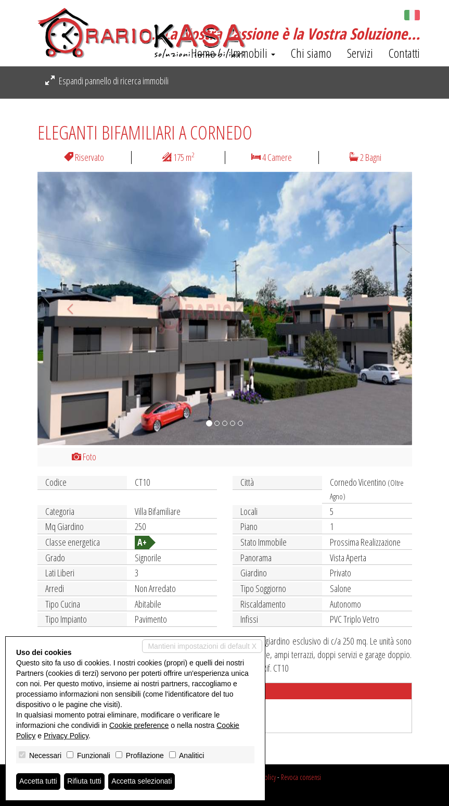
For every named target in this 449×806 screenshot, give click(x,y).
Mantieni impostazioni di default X (202, 646)
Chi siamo (311, 53)
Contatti (404, 53)
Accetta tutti (38, 781)
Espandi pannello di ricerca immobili (107, 80)
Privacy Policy (66, 736)
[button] (65, 308)
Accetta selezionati (142, 781)
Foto (84, 456)
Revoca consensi (301, 777)
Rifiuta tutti (85, 781)
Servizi (360, 53)
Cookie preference (139, 725)
